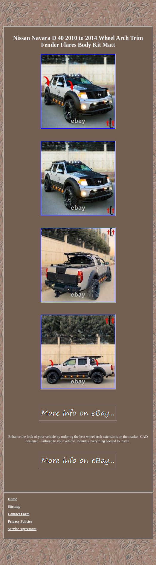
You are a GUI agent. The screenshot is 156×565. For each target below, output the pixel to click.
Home (12, 499)
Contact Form (18, 514)
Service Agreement (22, 529)
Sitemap (14, 506)
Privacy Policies (20, 521)
